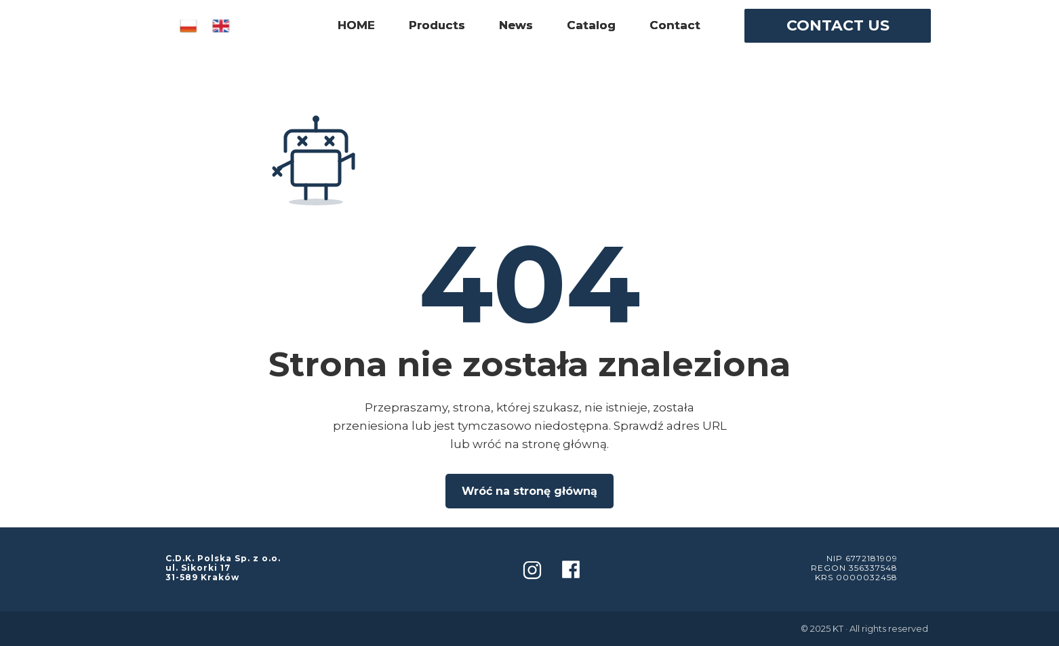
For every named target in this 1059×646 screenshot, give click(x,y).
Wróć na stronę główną (529, 491)
